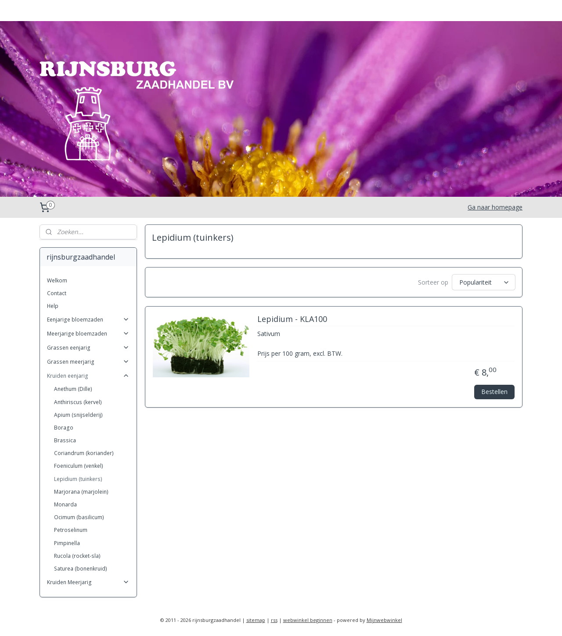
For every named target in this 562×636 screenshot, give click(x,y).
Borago (63, 427)
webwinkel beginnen (307, 620)
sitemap (255, 620)
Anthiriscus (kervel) (78, 402)
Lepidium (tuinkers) (78, 479)
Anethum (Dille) (73, 389)
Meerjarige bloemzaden (88, 333)
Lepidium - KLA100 (292, 319)
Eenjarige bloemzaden (88, 319)
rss (274, 620)
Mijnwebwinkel (384, 620)
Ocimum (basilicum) (79, 517)
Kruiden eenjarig (88, 375)
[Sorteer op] (483, 282)
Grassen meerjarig (88, 361)
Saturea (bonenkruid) (80, 568)
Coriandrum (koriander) (84, 453)
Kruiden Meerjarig (88, 582)
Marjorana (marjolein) (81, 491)
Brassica (65, 440)
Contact (56, 293)
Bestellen (494, 391)
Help (52, 306)
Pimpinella (67, 543)
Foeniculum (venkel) (78, 466)
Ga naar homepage (495, 207)
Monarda (65, 504)
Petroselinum (70, 530)
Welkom (57, 280)
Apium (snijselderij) (78, 415)
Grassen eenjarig (88, 347)
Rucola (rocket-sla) (77, 556)
